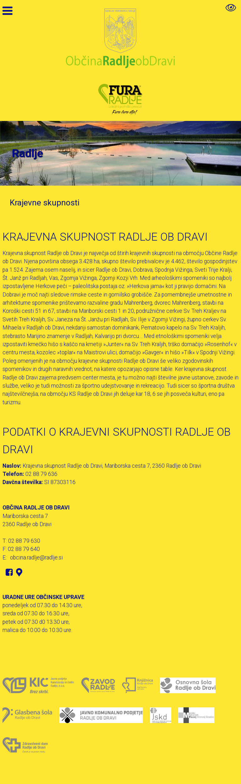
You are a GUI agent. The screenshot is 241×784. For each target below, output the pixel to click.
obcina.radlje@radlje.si (36, 557)
